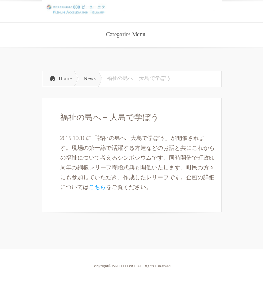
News (89, 78)
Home (65, 78)
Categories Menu (131, 34)
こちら (97, 187)
